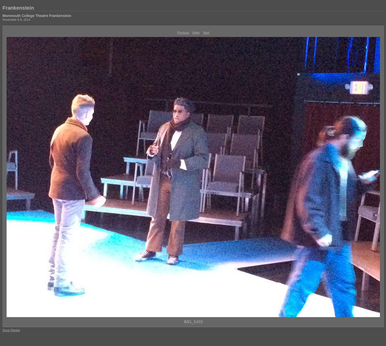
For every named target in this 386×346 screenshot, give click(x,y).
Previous (183, 32)
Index (196, 32)
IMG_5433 (193, 322)
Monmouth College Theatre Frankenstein (37, 16)
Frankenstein (18, 8)
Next (206, 32)
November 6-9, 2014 (16, 20)
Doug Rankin (11, 330)
